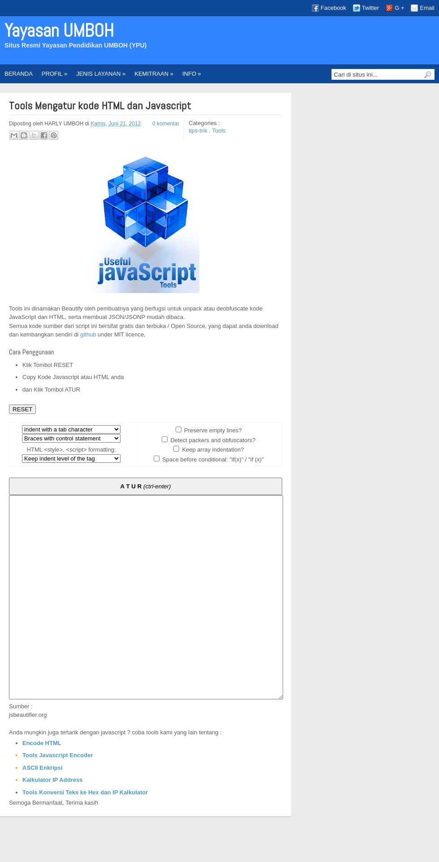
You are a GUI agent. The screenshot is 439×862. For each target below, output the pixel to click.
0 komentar (165, 124)
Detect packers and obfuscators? (212, 440)
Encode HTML (41, 783)
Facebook (333, 7)
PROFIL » (54, 73)
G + (399, 7)
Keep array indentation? (212, 449)
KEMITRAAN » (153, 73)
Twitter (370, 7)
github (88, 334)
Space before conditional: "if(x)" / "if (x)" (212, 459)
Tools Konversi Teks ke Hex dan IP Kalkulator (85, 832)
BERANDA (18, 73)
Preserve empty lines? (212, 430)
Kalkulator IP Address (52, 820)
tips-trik (199, 130)
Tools (219, 130)
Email (427, 7)
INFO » (191, 73)
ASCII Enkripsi (42, 808)
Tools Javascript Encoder (57, 795)
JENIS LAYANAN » (100, 73)
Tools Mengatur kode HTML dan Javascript (100, 105)
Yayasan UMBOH (59, 30)
